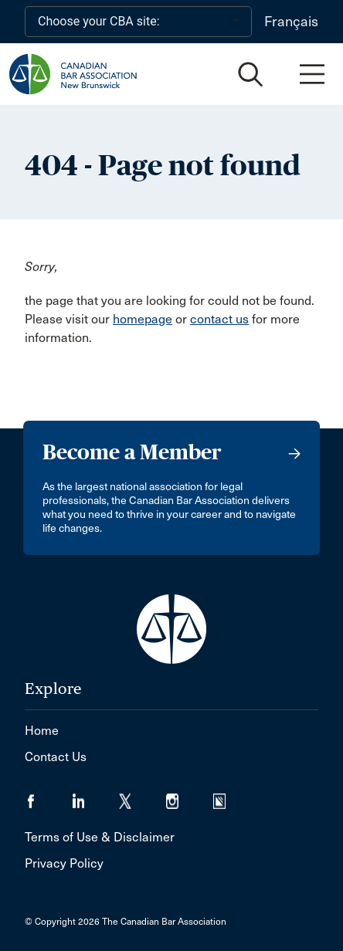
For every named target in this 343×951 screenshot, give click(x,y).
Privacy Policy (64, 863)
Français (291, 22)
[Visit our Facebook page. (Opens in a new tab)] (48, 796)
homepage (142, 319)
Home (42, 730)
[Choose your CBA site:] (138, 21)
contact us (219, 319)
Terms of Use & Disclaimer (100, 837)
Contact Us (56, 757)
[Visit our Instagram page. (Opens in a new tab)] (189, 796)
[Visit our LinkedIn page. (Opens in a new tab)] (95, 796)
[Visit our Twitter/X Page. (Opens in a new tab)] (142, 796)
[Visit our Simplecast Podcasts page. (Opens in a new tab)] (229, 796)
